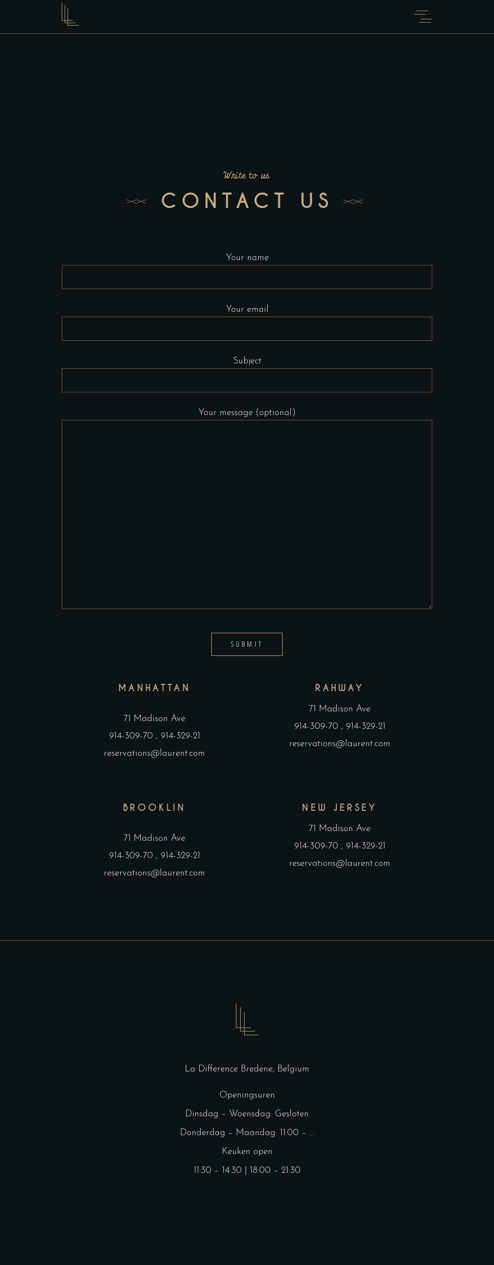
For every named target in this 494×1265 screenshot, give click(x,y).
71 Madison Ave (154, 718)
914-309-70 (132, 736)
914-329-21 (179, 736)
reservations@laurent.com (154, 753)
